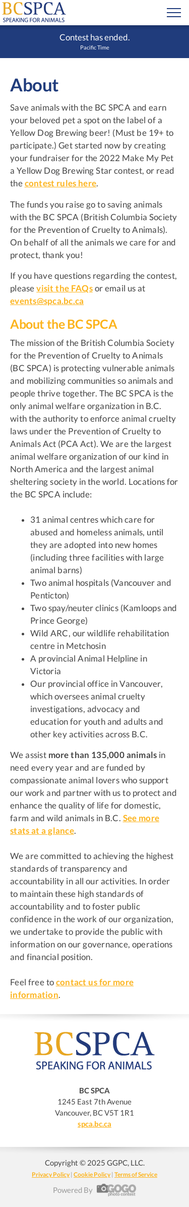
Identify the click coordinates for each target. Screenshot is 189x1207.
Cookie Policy (92, 1174)
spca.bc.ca (94, 1123)
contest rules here (61, 183)
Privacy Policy (51, 1174)
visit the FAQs (64, 288)
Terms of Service (135, 1174)
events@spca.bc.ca (47, 301)
